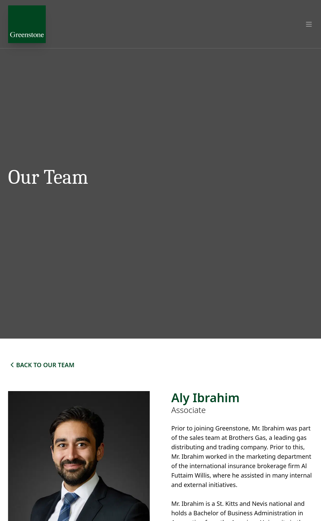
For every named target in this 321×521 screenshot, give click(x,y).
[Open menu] (309, 24)
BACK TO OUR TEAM (41, 365)
